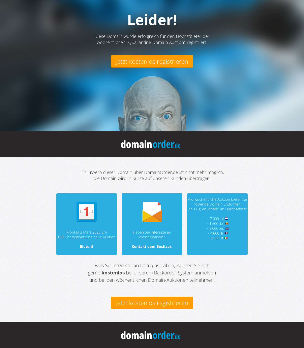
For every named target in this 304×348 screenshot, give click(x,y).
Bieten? (87, 246)
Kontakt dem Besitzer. (152, 246)
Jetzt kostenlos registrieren (152, 61)
